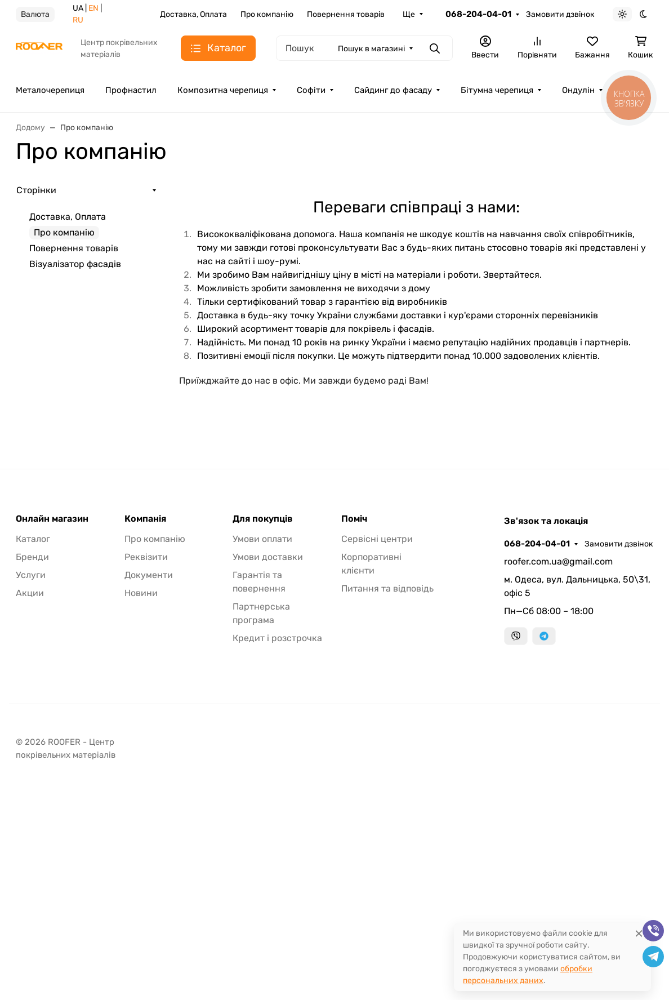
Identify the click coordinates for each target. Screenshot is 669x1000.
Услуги (31, 575)
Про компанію (266, 14)
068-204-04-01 (478, 14)
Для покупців (263, 518)
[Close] (639, 933)
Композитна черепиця (222, 90)
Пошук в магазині (371, 49)
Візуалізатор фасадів (75, 264)
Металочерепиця (50, 90)
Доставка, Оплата (193, 14)
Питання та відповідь (387, 588)
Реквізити (146, 557)
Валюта (35, 14)
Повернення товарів (346, 14)
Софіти (311, 90)
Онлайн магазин (52, 518)
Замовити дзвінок (560, 14)
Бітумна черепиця (497, 90)
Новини (141, 593)
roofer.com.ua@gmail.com (558, 561)
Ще (409, 14)
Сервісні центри (377, 539)
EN (93, 8)
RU (78, 20)
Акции (30, 593)
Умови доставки (268, 557)
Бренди (32, 557)
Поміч (354, 518)
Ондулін (578, 90)
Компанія (145, 518)
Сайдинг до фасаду (393, 90)
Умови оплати (262, 539)
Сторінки (36, 190)
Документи (148, 575)
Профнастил (131, 90)
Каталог (33, 539)
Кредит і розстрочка (277, 638)
